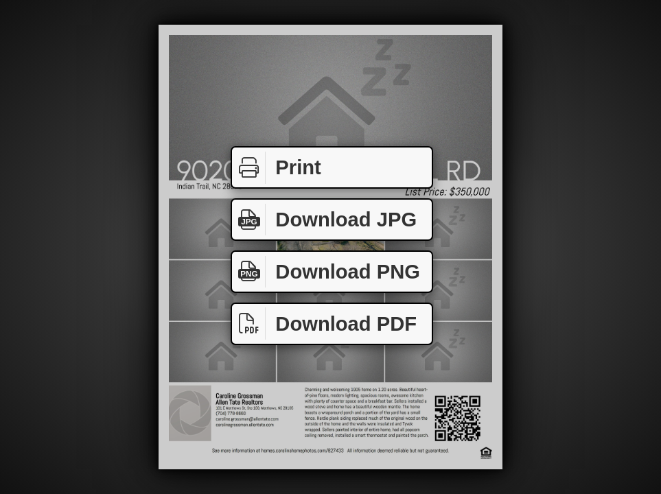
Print (276, 168)
